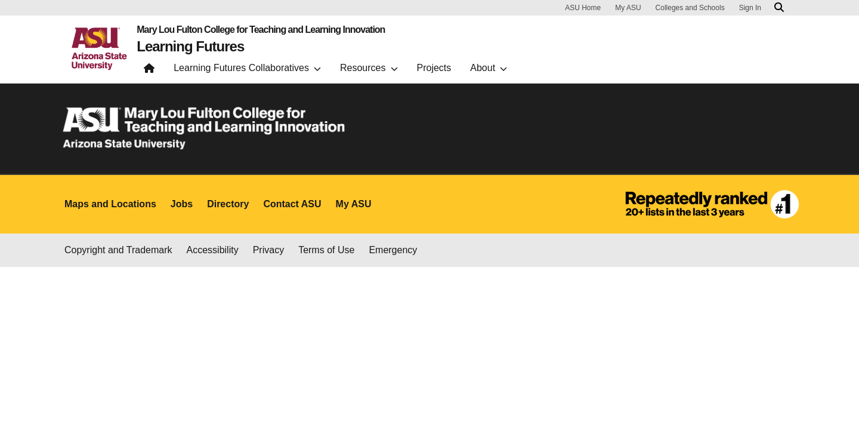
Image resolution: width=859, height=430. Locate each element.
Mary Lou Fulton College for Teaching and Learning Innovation (261, 30)
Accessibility (213, 250)
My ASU (628, 8)
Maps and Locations (110, 204)
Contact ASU (292, 204)
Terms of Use (326, 250)
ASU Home (583, 8)
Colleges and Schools (690, 8)
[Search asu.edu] (779, 8)
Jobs (182, 204)
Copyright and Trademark (118, 250)
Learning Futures (190, 46)
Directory (228, 204)
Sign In (750, 7)
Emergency (393, 250)
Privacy (268, 250)
